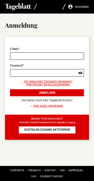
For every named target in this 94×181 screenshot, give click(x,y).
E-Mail (14, 49)
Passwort (16, 65)
